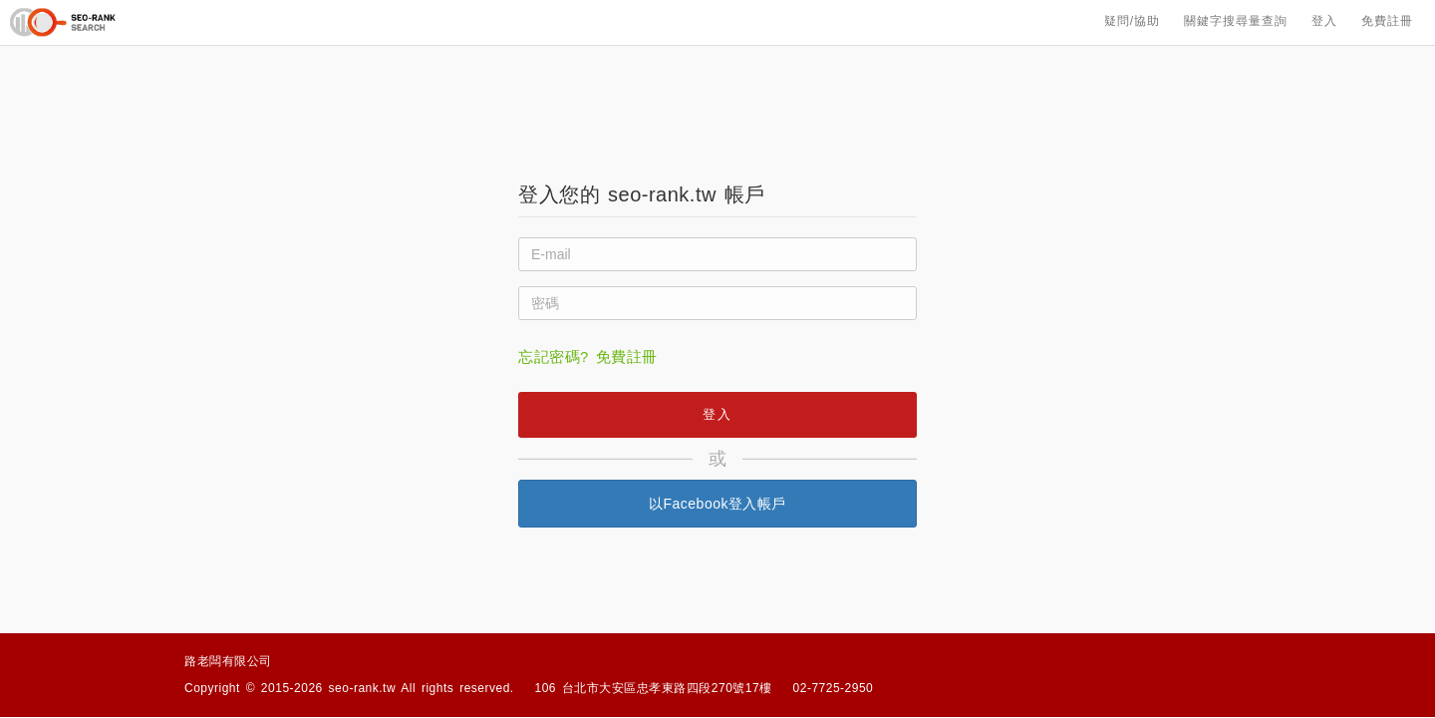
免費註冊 (1387, 21)
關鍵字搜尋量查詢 (1236, 21)
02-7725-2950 (833, 688)
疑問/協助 (1132, 21)
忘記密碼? (553, 356)
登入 (1324, 21)
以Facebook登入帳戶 (717, 504)
